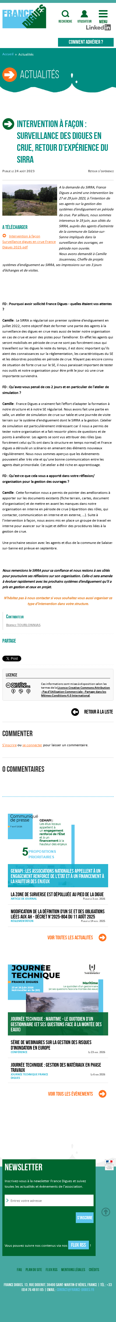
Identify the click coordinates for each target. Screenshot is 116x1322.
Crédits (94, 1269)
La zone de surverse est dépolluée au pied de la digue (57, 894)
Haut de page (105, 1212)
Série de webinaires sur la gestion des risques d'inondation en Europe (51, 1045)
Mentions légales (73, 1269)
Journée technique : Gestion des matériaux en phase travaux (56, 1067)
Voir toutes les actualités (70, 937)
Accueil (7, 54)
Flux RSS (78, 1245)
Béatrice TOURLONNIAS (23, 625)
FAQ (19, 1269)
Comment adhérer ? (86, 42)
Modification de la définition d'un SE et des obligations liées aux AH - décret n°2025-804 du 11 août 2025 (58, 914)
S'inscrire (9, 745)
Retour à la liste (98, 712)
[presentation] (49, 1218)
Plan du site (34, 1269)
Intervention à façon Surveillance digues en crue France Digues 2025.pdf (29, 241)
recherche (65, 14)
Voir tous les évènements (70, 1094)
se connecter (32, 745)
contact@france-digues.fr (75, 1290)
